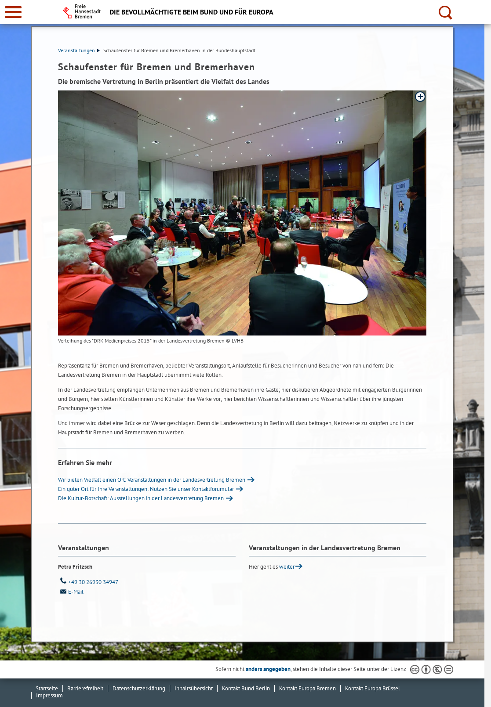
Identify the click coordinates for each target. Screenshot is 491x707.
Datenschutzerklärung (139, 688)
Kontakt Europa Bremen (307, 688)
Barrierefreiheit (85, 688)
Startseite (47, 688)
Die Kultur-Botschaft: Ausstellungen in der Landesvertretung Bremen (141, 498)
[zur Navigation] (13, 12)
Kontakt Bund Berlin (246, 688)
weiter (287, 566)
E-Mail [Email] (71, 591)
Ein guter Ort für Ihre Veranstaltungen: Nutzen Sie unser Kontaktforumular (146, 489)
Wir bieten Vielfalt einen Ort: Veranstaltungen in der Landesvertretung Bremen (151, 479)
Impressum (49, 695)
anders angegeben (268, 669)
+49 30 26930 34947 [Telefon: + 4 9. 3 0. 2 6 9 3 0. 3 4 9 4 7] (88, 582)
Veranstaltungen (79, 50)
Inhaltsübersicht (194, 688)
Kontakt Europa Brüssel (372, 688)
